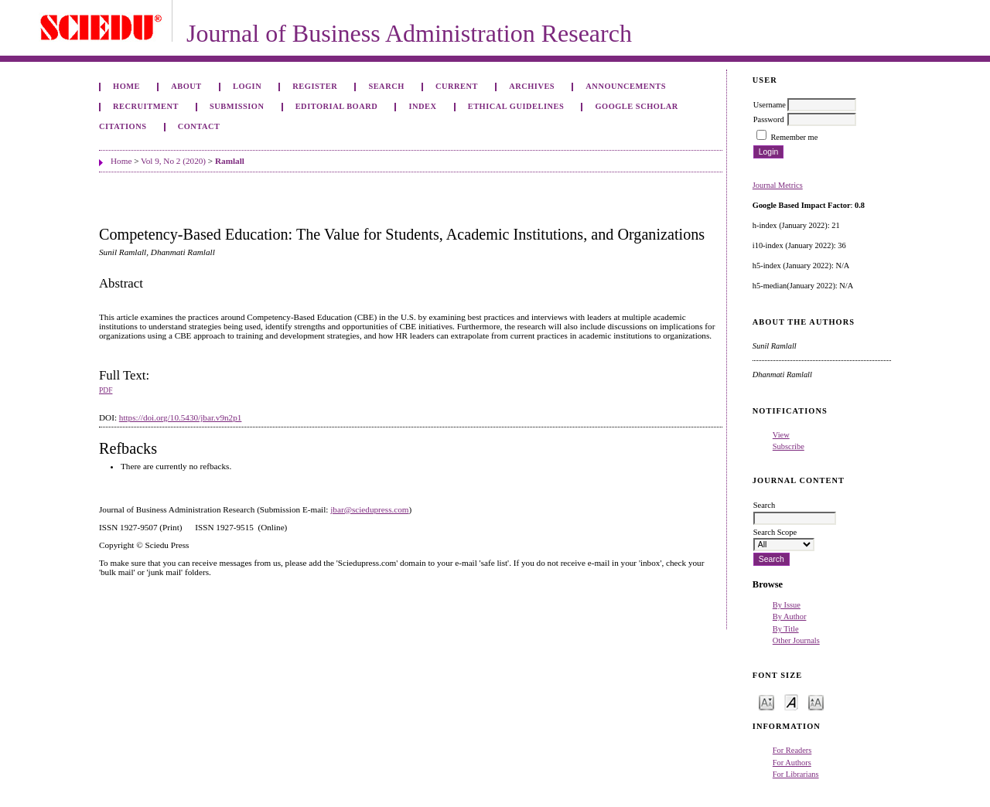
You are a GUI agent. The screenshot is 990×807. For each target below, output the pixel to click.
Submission (237, 106)
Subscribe (788, 446)
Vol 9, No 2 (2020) (173, 160)
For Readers (792, 750)
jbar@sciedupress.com (369, 509)
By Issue (787, 605)
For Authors (792, 762)
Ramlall (229, 160)
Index (422, 106)
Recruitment (146, 106)
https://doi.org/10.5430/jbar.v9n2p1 (180, 417)
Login (247, 86)
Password (768, 119)
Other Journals (796, 640)
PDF (105, 390)
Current (456, 86)
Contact (199, 126)
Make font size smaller (766, 701)
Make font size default (791, 701)
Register (314, 86)
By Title (786, 629)
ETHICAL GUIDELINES (516, 106)
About (186, 86)
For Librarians (796, 774)
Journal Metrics (778, 185)
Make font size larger (816, 701)
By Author (790, 616)
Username (769, 104)
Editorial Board (336, 106)
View (781, 435)
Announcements (625, 86)
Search (386, 86)
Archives (532, 86)
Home (126, 86)
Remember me (794, 137)
